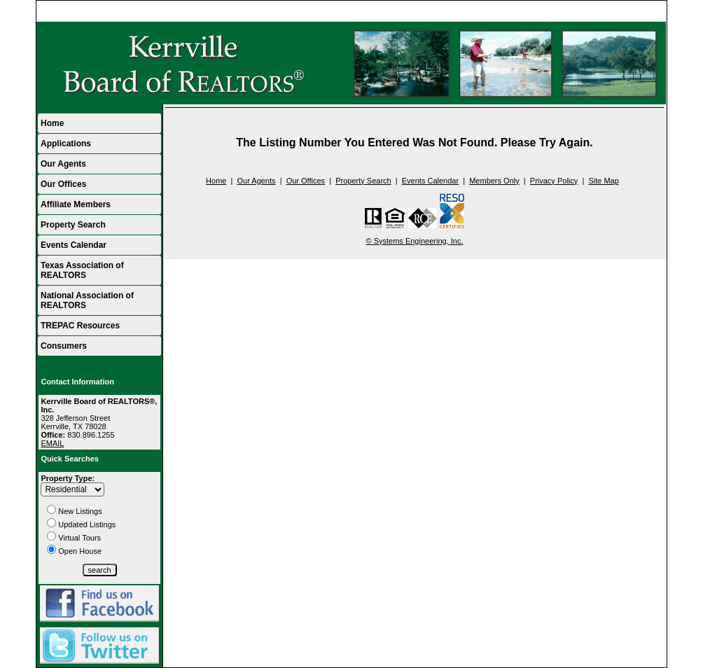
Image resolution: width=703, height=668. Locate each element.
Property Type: (68, 478)
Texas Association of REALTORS (82, 270)
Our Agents (63, 164)
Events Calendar (73, 245)
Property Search (73, 225)
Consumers (64, 346)
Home (649, 11)
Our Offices (63, 184)
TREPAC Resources (80, 325)
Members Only (494, 180)
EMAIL (52, 443)
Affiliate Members (76, 204)
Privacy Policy (554, 180)
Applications (66, 143)
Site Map (603, 180)
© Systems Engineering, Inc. (415, 241)
